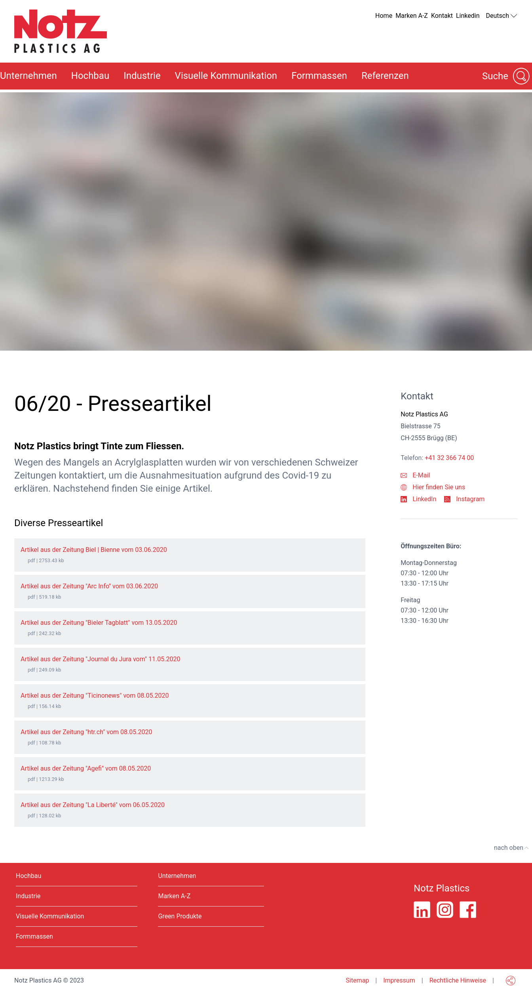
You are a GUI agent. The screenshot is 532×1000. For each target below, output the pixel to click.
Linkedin (468, 15)
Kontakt (442, 15)
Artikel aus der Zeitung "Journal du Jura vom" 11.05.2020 (100, 659)
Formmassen (319, 75)
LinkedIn (418, 499)
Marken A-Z (411, 15)
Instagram (464, 499)
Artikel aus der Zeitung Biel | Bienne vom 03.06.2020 (94, 549)
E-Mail (415, 475)
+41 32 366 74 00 (449, 458)
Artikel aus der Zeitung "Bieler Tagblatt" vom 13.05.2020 (99, 622)
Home (383, 15)
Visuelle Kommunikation (226, 75)
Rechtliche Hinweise (457, 980)
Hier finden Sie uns (433, 487)
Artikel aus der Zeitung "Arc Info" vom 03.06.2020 (89, 586)
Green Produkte (179, 916)
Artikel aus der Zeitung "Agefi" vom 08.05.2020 (86, 768)
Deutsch (502, 15)
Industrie (142, 75)
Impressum (399, 980)
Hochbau (90, 75)
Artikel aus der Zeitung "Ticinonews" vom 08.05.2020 (95, 695)
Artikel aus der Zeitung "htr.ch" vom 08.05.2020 (86, 732)
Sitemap (357, 980)
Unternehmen (177, 876)
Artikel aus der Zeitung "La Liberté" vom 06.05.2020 (93, 805)
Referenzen (385, 75)
